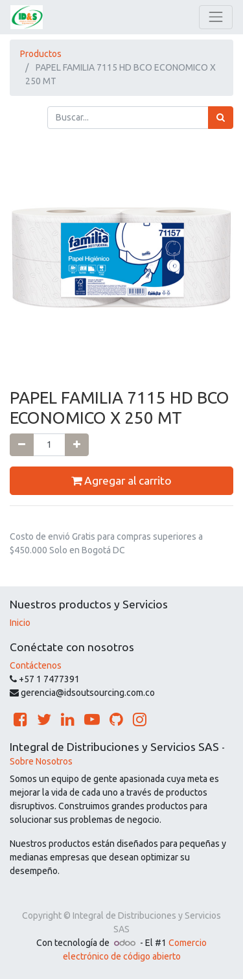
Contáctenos (36, 665)
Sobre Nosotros (41, 761)
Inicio (20, 622)
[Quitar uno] (22, 444)
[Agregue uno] (77, 444)
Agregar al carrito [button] (121, 480)
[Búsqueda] (220, 117)
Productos (41, 54)
